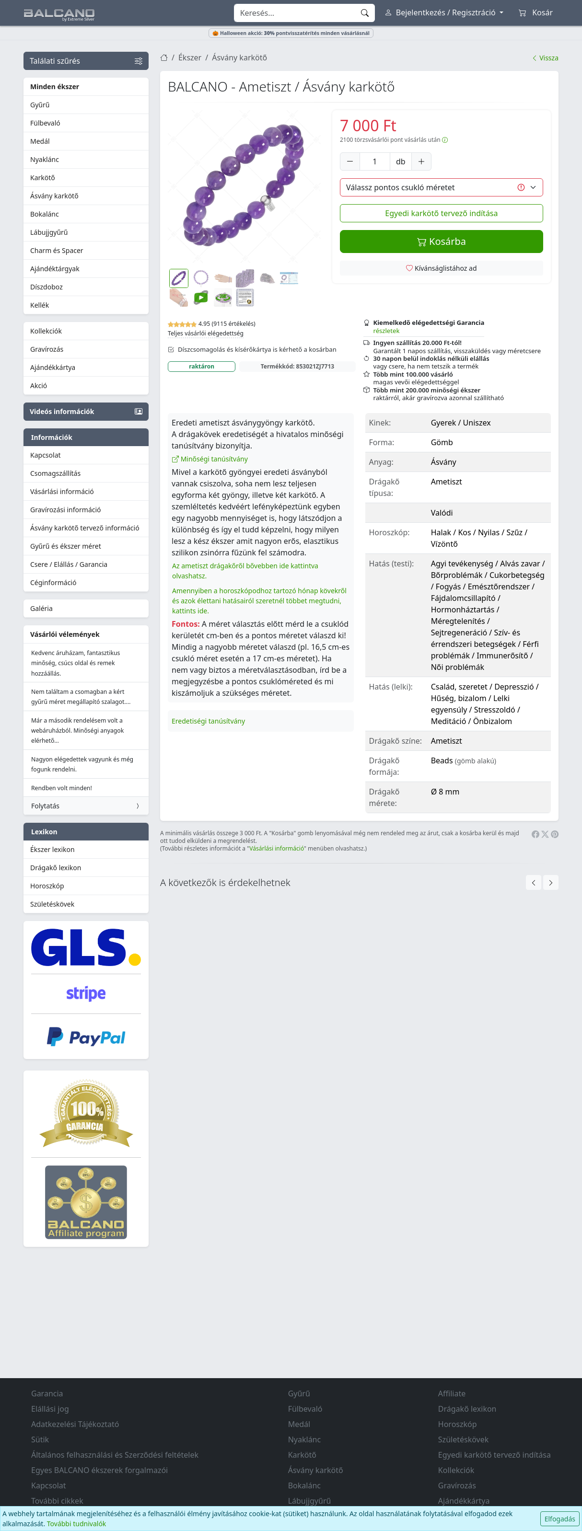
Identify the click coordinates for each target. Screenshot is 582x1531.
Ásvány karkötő (54, 195)
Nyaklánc (44, 159)
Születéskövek (52, 904)
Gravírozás (46, 349)
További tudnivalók (76, 1523)
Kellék (39, 305)
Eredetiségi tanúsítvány (208, 720)
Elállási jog (50, 1409)
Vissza (545, 57)
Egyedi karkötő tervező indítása (441, 213)
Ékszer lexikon (52, 849)
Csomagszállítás (55, 473)
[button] (244, 186)
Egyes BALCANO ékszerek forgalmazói (99, 1470)
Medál (40, 141)
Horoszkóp (47, 885)
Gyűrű (39, 104)
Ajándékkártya (52, 367)
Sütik (40, 1439)
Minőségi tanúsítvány (210, 458)
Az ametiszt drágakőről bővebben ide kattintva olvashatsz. (245, 570)
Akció (38, 385)
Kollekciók (46, 330)
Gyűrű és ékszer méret (65, 546)
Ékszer (189, 57)
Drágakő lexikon (55, 867)
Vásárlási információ (62, 491)
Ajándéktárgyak (55, 268)
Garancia (47, 1393)
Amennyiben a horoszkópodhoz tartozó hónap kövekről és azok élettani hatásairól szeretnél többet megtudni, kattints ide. (259, 600)
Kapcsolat (45, 455)
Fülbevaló (45, 122)
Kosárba (441, 241)
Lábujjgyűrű (49, 232)
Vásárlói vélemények (65, 634)
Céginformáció (53, 582)
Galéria (41, 608)
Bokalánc (44, 214)
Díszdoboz (46, 286)
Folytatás (86, 806)
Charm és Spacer (56, 250)
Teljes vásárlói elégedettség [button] (206, 333)
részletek (386, 330)
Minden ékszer (54, 86)
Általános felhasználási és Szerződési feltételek (114, 1455)
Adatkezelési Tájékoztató (75, 1424)
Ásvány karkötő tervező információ (85, 527)
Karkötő (42, 177)
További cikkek (57, 1501)
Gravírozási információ (65, 509)
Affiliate (452, 1393)
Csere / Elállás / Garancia (68, 564)
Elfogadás (560, 1518)
